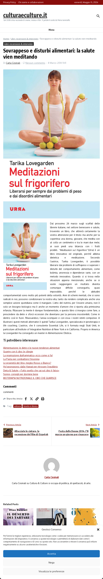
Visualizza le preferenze (51, 571)
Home (6, 38)
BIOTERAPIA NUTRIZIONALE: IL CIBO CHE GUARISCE (29, 378)
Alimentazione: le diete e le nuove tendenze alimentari (31, 347)
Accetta (51, 553)
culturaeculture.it (26, 15)
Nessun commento (35, 63)
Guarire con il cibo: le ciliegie (18, 351)
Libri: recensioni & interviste (24, 38)
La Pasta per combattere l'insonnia (21, 359)
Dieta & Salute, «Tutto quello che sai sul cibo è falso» (31, 370)
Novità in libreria (30, 406)
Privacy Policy (9, 2)
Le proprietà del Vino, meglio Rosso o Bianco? (27, 363)
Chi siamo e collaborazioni (30, 2)
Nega (51, 562)
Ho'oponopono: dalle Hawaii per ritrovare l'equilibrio (30, 366)
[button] (98, 529)
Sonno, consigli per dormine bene (20, 374)
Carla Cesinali (13, 63)
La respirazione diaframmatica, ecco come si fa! (28, 355)
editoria (17, 406)
